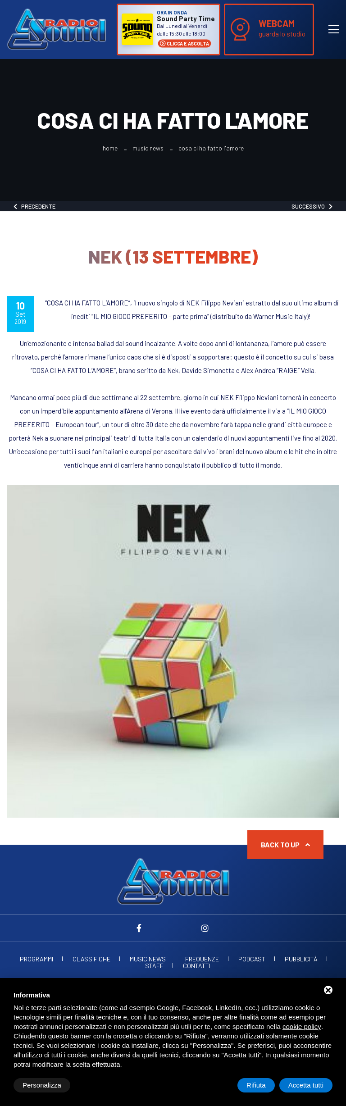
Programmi (36, 959)
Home (110, 148)
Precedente (34, 206)
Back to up (285, 844)
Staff (154, 966)
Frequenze (202, 959)
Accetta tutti (305, 1085)
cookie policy (301, 1026)
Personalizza (42, 1085)
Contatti (196, 966)
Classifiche (91, 959)
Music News (148, 148)
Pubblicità (301, 959)
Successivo (311, 206)
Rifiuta (256, 1085)
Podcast (251, 959)
